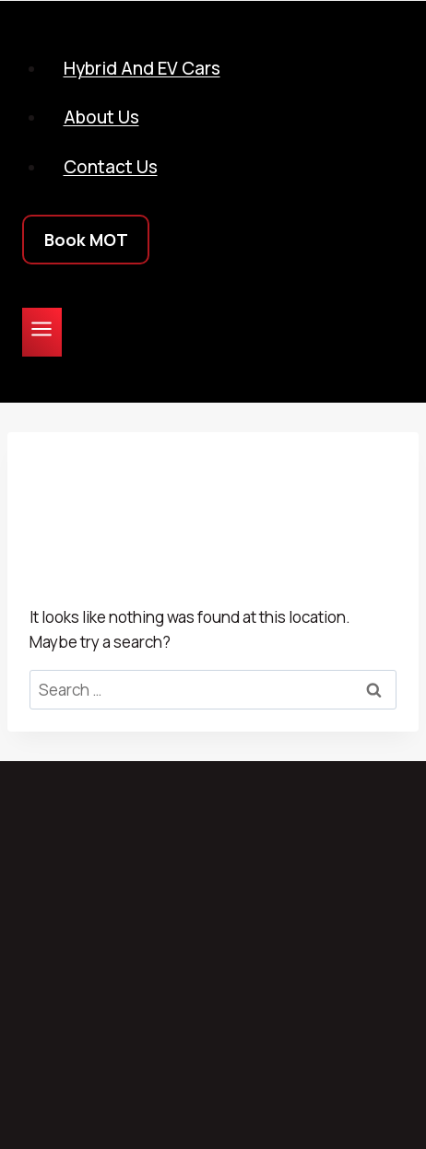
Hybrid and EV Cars (142, 68)
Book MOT (86, 240)
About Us (101, 117)
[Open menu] (42, 332)
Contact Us (111, 167)
